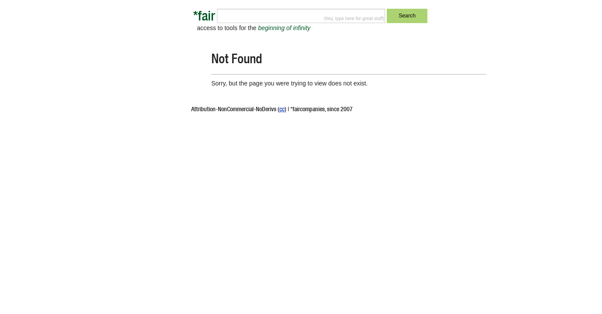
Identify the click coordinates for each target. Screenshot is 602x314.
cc (282, 110)
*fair (204, 17)
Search (407, 16)
